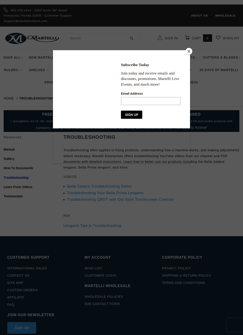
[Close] (188, 51)
